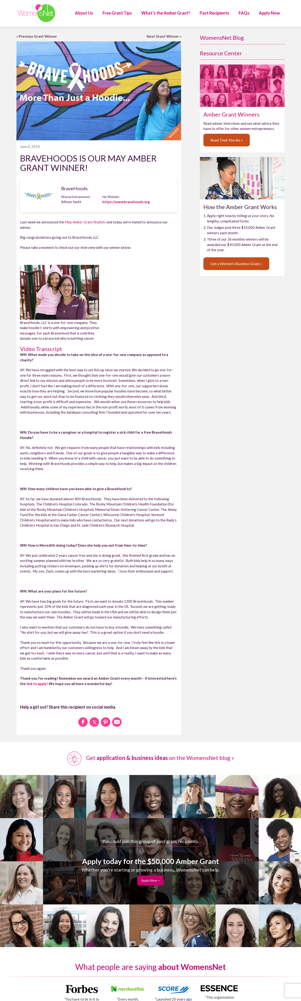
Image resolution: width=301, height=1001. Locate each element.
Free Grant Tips (117, 13)
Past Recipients (214, 13)
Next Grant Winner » (164, 36)
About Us (84, 13)
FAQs (244, 13)
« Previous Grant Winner (36, 36)
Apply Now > (150, 880)
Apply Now (269, 13)
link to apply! (37, 684)
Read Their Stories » (226, 140)
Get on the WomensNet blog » (150, 757)
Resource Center (221, 53)
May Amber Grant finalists (85, 222)
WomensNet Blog (222, 37)
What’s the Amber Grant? (165, 13)
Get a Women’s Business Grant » (236, 263)
